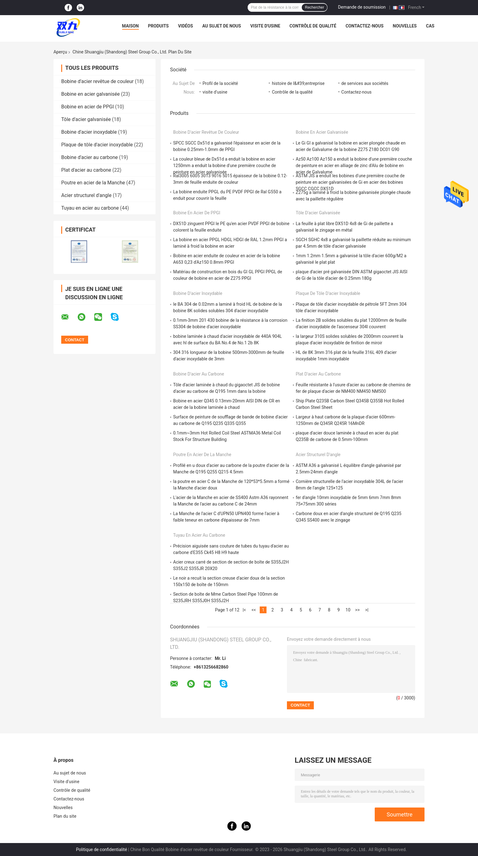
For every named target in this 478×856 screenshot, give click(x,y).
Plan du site (64, 816)
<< (253, 609)
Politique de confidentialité (101, 849)
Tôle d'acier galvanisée (86, 119)
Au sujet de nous (221, 25)
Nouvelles (404, 25)
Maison (130, 25)
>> (357, 609)
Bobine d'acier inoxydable (89, 132)
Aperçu (60, 51)
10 (348, 609)
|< (244, 609)
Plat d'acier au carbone (86, 170)
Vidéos (185, 25)
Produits (158, 25)
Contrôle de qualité (312, 25)
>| (367, 609)
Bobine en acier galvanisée (90, 94)
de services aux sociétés (364, 83)
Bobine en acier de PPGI (87, 107)
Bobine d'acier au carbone (89, 157)
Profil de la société (220, 83)
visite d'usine (215, 92)
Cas (430, 25)
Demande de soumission (362, 7)
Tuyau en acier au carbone (90, 208)
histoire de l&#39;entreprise (298, 83)
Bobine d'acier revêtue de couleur (97, 81)
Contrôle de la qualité (292, 92)
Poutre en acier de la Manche (93, 183)
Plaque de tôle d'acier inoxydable (97, 145)
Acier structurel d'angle (86, 195)
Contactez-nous (365, 25)
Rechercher (314, 7)
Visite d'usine (265, 25)
